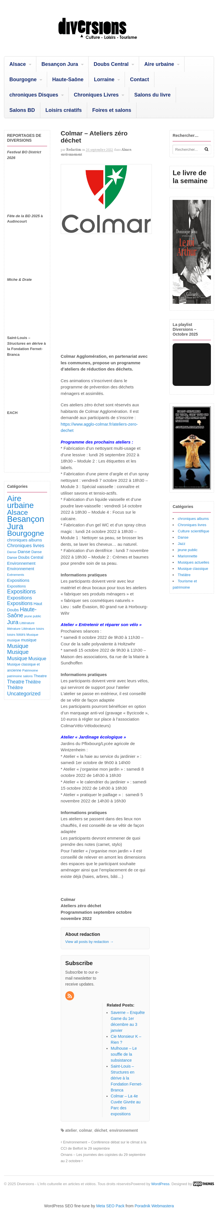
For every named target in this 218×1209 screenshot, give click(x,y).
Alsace (17, 64)
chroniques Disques (33, 95)
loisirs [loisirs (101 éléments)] (21, 635)
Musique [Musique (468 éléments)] (18, 652)
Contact (139, 79)
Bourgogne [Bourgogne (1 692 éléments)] (25, 533)
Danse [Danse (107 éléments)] (36, 552)
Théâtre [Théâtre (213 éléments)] (15, 687)
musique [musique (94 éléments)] (13, 640)
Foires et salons (111, 110)
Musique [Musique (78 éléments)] (32, 634)
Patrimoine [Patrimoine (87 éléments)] (30, 670)
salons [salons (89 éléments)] (28, 676)
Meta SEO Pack (110, 1206)
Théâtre (184, 575)
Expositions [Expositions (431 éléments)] (21, 591)
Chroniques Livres (96, 95)
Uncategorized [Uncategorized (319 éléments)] (24, 693)
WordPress (160, 1184)
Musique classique (193, 568)
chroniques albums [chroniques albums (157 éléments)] (24, 540)
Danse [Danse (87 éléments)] (12, 552)
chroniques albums (193, 518)
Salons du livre (152, 95)
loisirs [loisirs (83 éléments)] (11, 634)
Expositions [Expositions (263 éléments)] (19, 598)
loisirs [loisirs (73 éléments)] (40, 628)
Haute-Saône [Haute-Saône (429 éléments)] (22, 612)
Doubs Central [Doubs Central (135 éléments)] (30, 557)
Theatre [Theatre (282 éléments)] (15, 682)
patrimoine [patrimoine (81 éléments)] (14, 676)
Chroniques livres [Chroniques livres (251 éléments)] (25, 545)
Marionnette (187, 556)
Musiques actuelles (193, 562)
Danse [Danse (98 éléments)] (12, 558)
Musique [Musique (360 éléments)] (17, 658)
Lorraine (104, 79)
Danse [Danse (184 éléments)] (24, 551)
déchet (100, 1130)
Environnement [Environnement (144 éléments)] (20, 568)
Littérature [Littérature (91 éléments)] (26, 623)
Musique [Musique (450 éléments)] (17, 646)
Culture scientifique (193, 531)
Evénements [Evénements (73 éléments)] (15, 574)
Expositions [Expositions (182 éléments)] (18, 580)
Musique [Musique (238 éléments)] (37, 658)
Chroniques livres (192, 525)
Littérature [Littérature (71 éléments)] (28, 628)
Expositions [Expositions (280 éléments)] (20, 603)
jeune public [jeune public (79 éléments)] (32, 616)
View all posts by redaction (89, 942)
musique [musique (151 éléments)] (28, 640)
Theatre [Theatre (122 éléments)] (40, 676)
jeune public (187, 550)
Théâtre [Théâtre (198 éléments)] (33, 681)
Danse (183, 537)
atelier (71, 1130)
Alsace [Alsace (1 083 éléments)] (17, 512)
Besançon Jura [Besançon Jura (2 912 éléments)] (25, 522)
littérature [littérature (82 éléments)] (13, 628)
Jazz (181, 543)
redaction (73, 150)
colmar (85, 1130)
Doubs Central (111, 64)
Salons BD (22, 110)
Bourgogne (23, 79)
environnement (71, 154)
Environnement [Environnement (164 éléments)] (21, 563)
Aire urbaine (159, 64)
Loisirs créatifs (63, 110)
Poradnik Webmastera (154, 1206)
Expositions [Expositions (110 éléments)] (16, 586)
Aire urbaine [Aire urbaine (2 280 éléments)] (20, 502)
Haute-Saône (67, 79)
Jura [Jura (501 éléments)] (12, 622)
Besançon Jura (59, 64)
